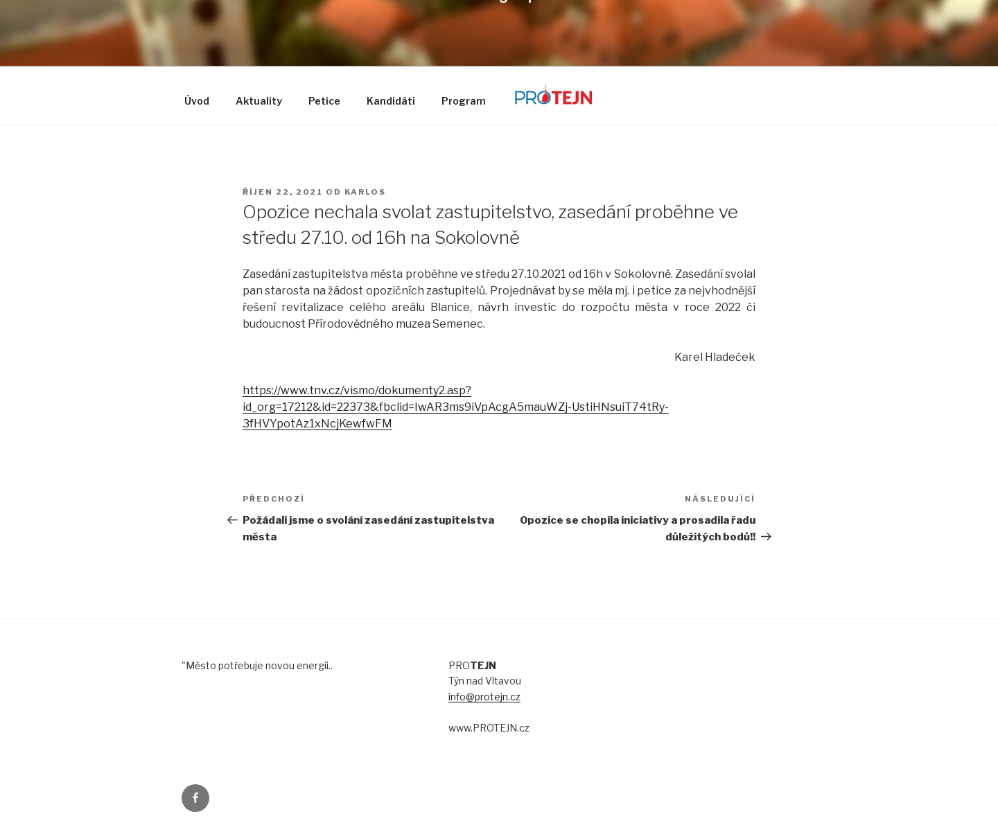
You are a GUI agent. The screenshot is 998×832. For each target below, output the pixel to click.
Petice (324, 101)
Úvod (196, 101)
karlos (365, 192)
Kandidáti (391, 101)
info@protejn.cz (484, 696)
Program (463, 101)
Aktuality (259, 101)
